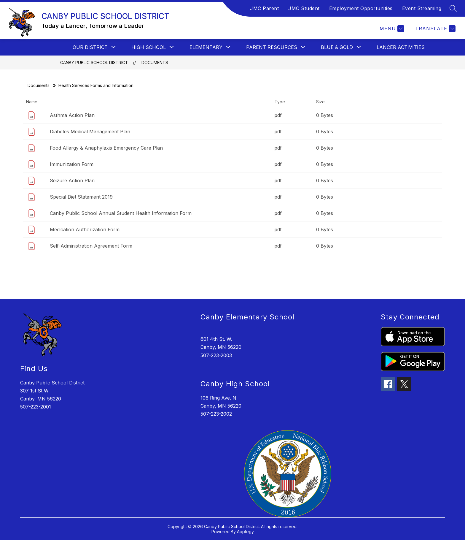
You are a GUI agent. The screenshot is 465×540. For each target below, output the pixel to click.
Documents (154, 62)
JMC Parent (264, 8)
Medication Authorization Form (85, 229)
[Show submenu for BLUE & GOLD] (337, 47)
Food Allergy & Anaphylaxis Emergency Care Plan (106, 148)
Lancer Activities (401, 47)
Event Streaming (422, 8)
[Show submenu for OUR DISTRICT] (90, 47)
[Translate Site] (435, 28)
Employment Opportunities (361, 8)
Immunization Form (71, 164)
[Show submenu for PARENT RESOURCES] (271, 47)
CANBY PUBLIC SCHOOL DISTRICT (94, 62)
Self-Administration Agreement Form (91, 246)
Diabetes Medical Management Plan (90, 131)
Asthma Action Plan (72, 115)
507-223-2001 (35, 407)
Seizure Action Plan (72, 180)
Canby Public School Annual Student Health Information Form (121, 213)
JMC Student (304, 8)
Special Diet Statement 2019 (81, 197)
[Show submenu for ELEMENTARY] (205, 47)
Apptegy (245, 531)
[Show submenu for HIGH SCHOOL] (148, 47)
